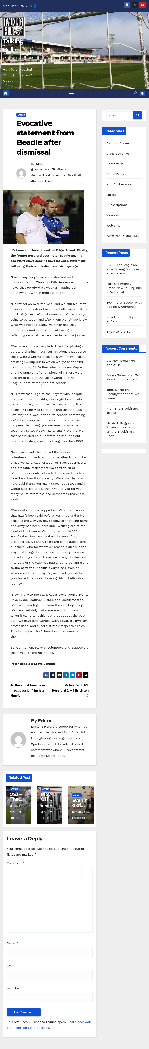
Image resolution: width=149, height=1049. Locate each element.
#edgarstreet (40, 175)
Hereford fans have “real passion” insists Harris (28, 690)
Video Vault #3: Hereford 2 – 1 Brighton (70, 690)
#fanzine (58, 175)
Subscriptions (117, 205)
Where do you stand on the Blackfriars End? (122, 431)
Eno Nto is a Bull (119, 331)
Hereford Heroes (119, 184)
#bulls (61, 169)
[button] (135, 93)
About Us (113, 365)
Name (12, 943)
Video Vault (115, 215)
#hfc (51, 181)
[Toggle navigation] (71, 93)
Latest (21, 115)
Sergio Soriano (117, 375)
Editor (40, 164)
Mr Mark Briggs (117, 423)
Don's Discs (115, 174)
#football (74, 175)
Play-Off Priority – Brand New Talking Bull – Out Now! (124, 288)
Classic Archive (118, 153)
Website (13, 988)
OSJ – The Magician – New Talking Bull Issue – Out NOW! (123, 269)
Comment (15, 863)
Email (12, 966)
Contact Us (115, 164)
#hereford (38, 181)
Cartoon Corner (118, 143)
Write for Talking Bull (122, 236)
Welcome (113, 225)
